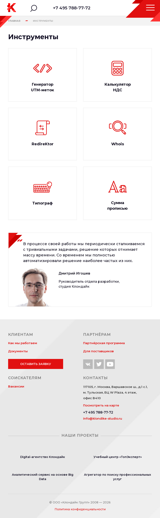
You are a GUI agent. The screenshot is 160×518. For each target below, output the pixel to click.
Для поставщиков (98, 351)
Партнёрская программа (104, 343)
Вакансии (16, 386)
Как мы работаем (22, 343)
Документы (18, 351)
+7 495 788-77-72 (71, 7)
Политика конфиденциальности (80, 509)
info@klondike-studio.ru (102, 418)
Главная (14, 20)
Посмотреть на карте (101, 405)
